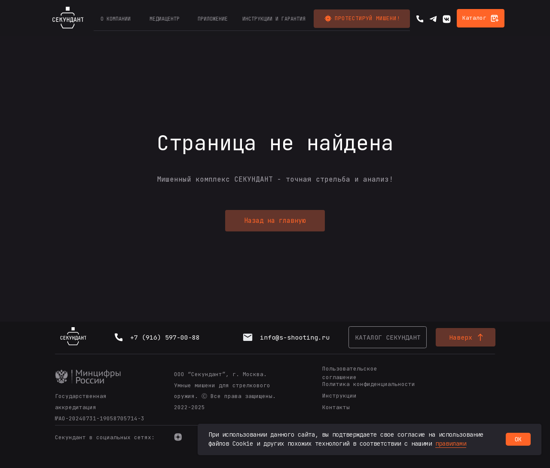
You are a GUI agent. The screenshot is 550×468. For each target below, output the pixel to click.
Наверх (460, 337)
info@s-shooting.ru (295, 337)
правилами (450, 443)
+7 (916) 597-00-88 (165, 337)
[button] (362, 18)
